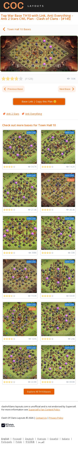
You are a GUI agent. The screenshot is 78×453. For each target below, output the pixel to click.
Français (41, 438)
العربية (41, 441)
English (5, 438)
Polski (19, 441)
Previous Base (13, 89)
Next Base (67, 89)
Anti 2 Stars (12, 113)
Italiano (66, 438)
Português (6, 441)
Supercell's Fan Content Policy (44, 409)
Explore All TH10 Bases (39, 391)
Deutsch (29, 438)
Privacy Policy (56, 417)
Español (54, 438)
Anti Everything (33, 113)
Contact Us (41, 417)
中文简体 (30, 441)
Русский (17, 438)
